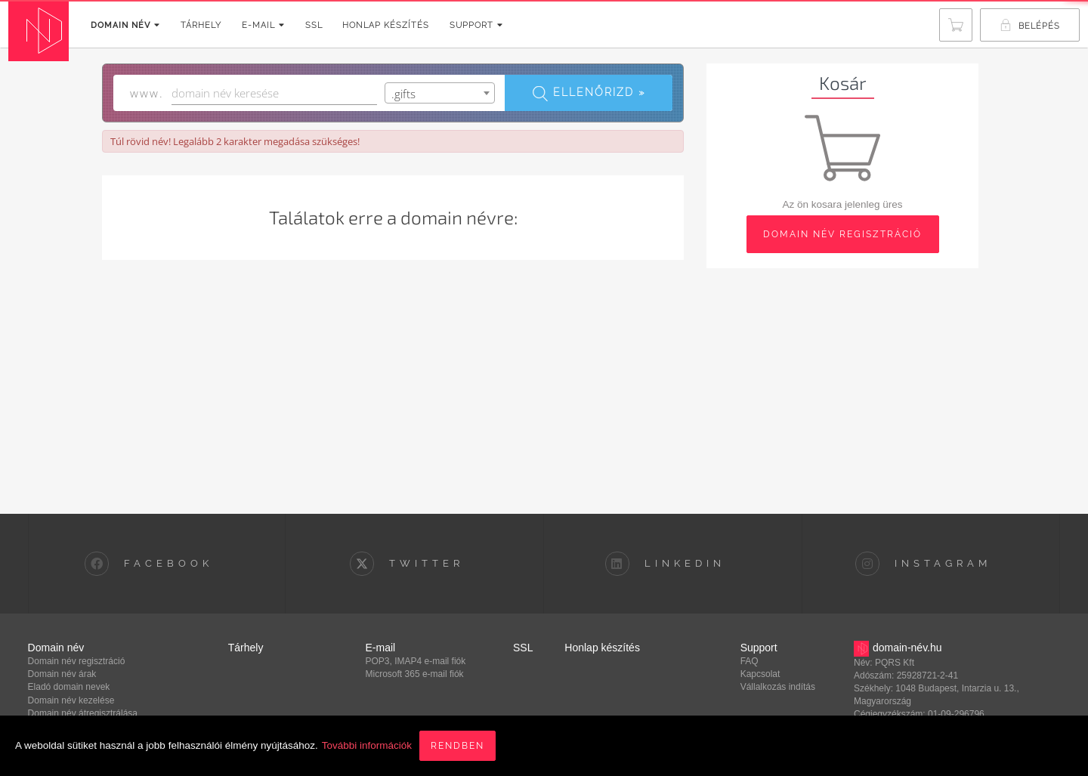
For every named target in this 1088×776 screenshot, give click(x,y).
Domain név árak (62, 674)
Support (476, 25)
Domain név (125, 25)
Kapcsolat (760, 674)
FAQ (749, 661)
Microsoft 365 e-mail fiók (415, 674)
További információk (367, 745)
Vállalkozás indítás (777, 687)
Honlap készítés (385, 25)
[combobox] (440, 93)
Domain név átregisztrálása (83, 713)
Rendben (457, 745)
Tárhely (201, 25)
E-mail (263, 25)
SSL (314, 25)
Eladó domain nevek (69, 687)
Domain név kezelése (71, 700)
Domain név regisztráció (76, 661)
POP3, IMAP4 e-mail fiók (416, 661)
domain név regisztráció (842, 234)
